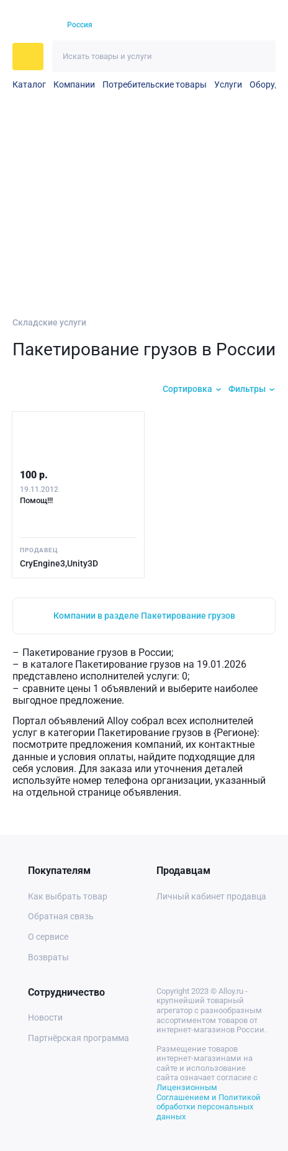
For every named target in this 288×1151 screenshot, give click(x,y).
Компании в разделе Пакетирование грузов (144, 616)
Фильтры (247, 389)
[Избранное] (219, 25)
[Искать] (260, 56)
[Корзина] (241, 25)
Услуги (228, 84)
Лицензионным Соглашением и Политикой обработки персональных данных (208, 1102)
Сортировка (187, 389)
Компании (74, 84)
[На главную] (32, 25)
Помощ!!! (36, 500)
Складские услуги (49, 322)
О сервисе (48, 937)
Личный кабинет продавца (211, 896)
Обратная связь (61, 916)
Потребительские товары (154, 84)
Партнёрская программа (78, 1038)
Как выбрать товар (67, 896)
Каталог (29, 84)
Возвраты (48, 957)
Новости (45, 1017)
